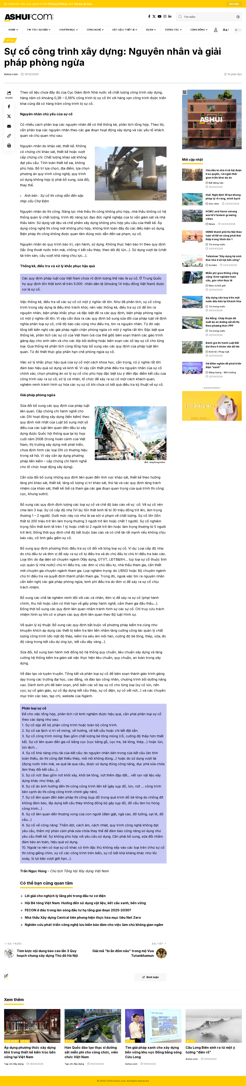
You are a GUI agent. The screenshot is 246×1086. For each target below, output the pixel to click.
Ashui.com (11, 74)
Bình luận (149, 977)
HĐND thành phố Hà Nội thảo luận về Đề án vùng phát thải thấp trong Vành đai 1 (224, 235)
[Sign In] (216, 30)
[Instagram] (164, 16)
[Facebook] (149, 16)
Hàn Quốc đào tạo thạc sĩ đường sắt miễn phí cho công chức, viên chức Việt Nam (91, 1052)
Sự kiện (213, 265)
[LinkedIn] (169, 16)
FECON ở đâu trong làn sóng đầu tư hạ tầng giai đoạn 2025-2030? (78, 910)
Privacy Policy (57, 3)
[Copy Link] (9, 136)
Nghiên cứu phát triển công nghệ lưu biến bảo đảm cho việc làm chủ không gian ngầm (94, 925)
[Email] (9, 126)
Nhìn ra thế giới (217, 285)
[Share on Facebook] (9, 107)
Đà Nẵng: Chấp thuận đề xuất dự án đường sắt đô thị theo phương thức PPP (222, 322)
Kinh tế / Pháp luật (219, 351)
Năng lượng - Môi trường (222, 372)
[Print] (9, 146)
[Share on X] (9, 117)
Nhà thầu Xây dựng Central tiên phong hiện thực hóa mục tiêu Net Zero (83, 917)
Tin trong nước (217, 244)
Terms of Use (83, 3)
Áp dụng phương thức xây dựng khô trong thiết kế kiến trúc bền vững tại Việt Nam (30, 1052)
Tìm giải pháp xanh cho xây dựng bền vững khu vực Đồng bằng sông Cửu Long (153, 1052)
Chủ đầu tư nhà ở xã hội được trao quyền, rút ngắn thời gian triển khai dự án (224, 174)
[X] (154, 16)
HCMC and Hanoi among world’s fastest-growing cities (221, 215)
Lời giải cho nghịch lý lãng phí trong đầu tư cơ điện (65, 896)
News (212, 224)
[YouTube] (159, 16)
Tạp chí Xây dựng (14, 1063)
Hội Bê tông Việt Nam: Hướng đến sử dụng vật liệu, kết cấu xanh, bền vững (85, 903)
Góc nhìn (214, 203)
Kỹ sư (10, 40)
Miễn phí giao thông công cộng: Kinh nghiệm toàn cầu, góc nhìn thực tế (222, 277)
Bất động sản (216, 183)
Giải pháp (12, 1041)
